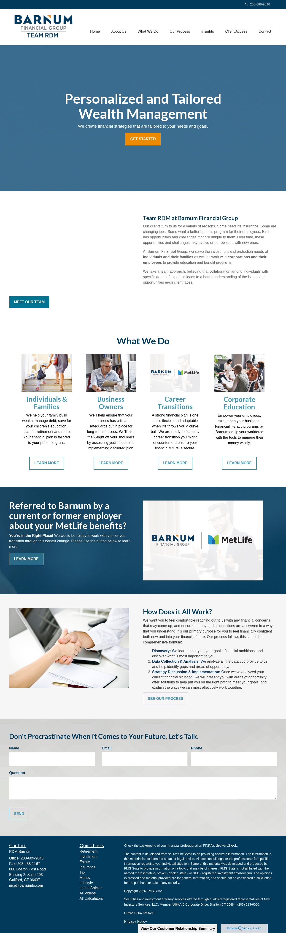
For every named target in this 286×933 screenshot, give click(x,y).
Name (14, 748)
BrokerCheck (226, 845)
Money (85, 878)
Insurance (88, 867)
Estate (85, 862)
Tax (82, 872)
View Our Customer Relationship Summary (177, 928)
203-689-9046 (257, 4)
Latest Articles (91, 888)
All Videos (88, 893)
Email (107, 748)
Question (17, 773)
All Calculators (91, 898)
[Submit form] (19, 814)
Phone (196, 748)
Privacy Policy (135, 921)
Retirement (88, 851)
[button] (118, 27)
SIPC (176, 904)
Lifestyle (86, 883)
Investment (88, 857)
